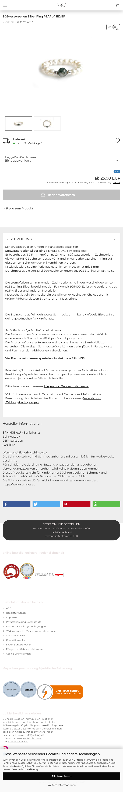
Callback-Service (17, 741)
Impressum (12, 617)
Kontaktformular (15, 640)
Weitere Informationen (62, 785)
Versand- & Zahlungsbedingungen (26, 626)
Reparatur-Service (16, 612)
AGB (8, 608)
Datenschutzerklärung (25, 769)
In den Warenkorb (57, 194)
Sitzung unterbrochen (18, 644)
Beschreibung (18, 239)
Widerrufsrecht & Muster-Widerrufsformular (31, 631)
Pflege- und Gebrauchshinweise (66, 386)
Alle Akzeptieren (61, 776)
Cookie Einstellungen (18, 653)
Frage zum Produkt (19, 208)
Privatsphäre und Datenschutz (23, 621)
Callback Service (15, 635)
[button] (16, 504)
